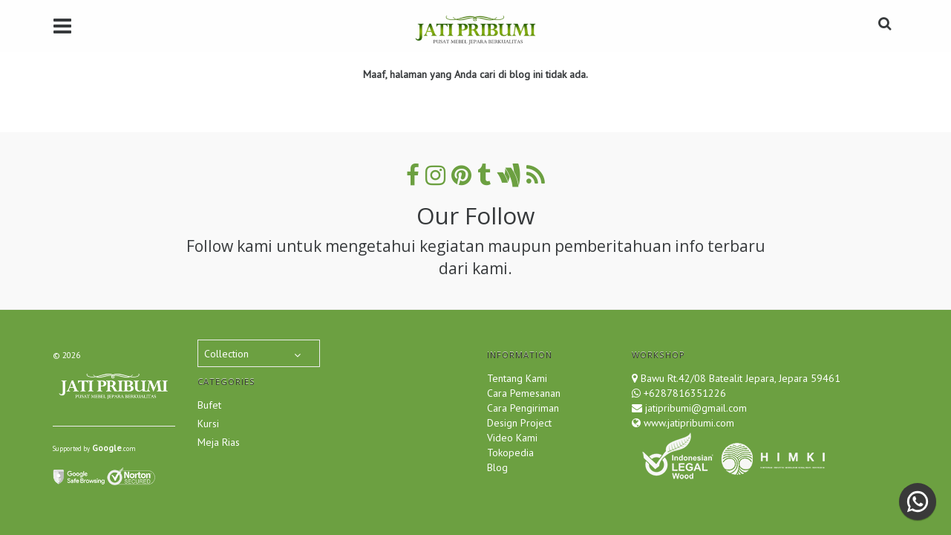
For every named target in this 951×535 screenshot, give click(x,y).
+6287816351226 (685, 393)
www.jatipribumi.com (687, 422)
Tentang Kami (517, 378)
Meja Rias (218, 442)
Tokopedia (510, 452)
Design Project (519, 422)
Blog (497, 467)
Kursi (208, 423)
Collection (226, 353)
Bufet (209, 405)
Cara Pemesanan (524, 393)
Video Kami (512, 437)
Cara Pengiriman (523, 408)
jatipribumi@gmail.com (694, 408)
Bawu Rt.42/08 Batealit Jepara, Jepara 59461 (740, 378)
